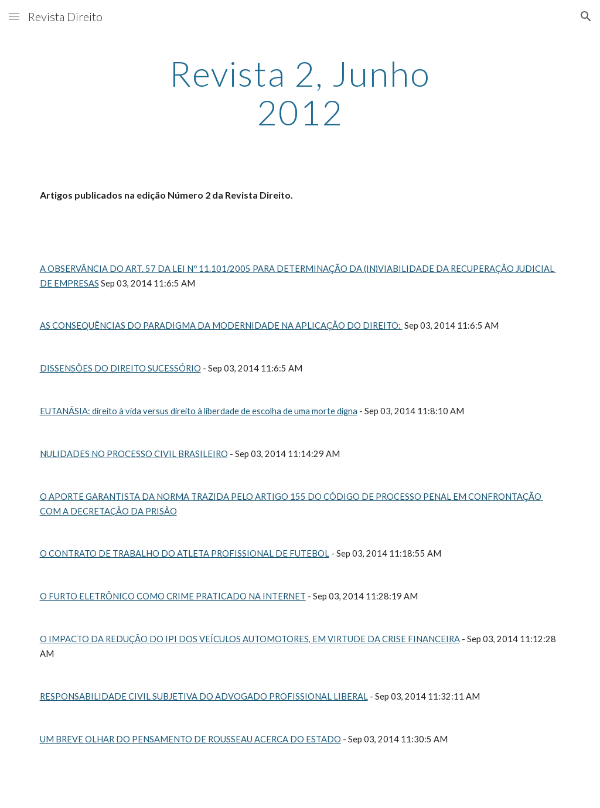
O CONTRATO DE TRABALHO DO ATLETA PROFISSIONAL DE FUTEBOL (184, 553)
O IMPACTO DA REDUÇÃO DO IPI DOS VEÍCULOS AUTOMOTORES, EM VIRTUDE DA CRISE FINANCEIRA (250, 639)
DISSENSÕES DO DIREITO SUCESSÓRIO (120, 368)
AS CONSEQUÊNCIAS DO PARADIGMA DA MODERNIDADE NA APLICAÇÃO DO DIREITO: (221, 325)
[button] (14, 16)
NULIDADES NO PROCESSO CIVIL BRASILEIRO (134, 454)
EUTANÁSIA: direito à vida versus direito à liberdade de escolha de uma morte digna (198, 411)
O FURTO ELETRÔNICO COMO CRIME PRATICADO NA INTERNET (173, 596)
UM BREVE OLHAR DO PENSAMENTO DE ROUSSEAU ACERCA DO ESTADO (190, 739)
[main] (299, 92)
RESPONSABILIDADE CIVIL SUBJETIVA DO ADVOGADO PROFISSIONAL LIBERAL (204, 696)
